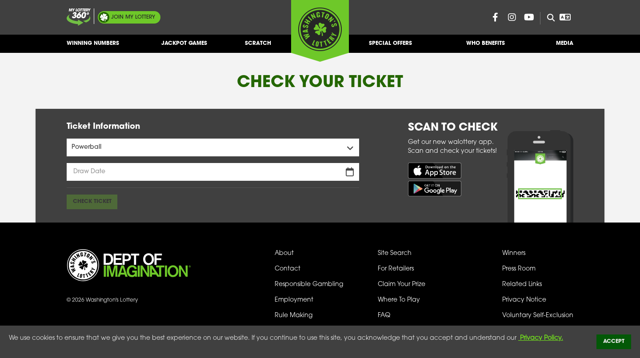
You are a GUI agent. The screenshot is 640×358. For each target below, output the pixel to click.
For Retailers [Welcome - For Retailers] (396, 269)
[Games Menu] (213, 147)
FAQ (384, 315)
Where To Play (399, 300)
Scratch (258, 47)
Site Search (395, 253)
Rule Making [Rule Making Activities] (293, 315)
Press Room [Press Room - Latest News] (519, 269)
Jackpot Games (184, 47)
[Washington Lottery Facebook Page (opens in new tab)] (495, 17)
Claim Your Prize (401, 284)
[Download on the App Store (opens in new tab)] (434, 170)
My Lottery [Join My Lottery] (133, 17)
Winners (513, 253)
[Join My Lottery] (79, 17)
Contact (287, 269)
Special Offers (390, 47)
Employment (294, 300)
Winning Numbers (93, 47)
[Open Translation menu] (564, 17)
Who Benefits (485, 47)
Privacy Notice (524, 300)
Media (564, 47)
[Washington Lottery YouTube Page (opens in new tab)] (528, 17)
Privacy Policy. (540, 338)
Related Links (522, 284)
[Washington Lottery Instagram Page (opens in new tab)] (512, 17)
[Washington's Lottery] (320, 30)
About (284, 253)
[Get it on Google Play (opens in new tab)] (434, 188)
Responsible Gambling (309, 284)
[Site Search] (547, 18)
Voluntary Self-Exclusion (537, 315)
